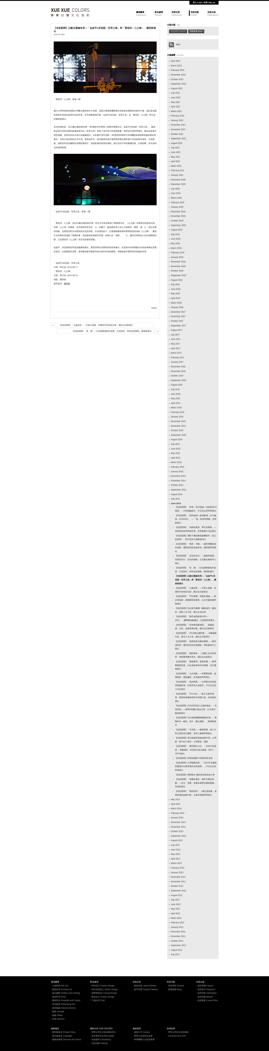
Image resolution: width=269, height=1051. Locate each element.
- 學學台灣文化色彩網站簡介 (103, 1032)
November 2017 (178, 316)
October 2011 (177, 941)
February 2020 (177, 202)
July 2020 (175, 189)
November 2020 (178, 184)
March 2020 (176, 198)
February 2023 (177, 70)
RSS (174, 44)
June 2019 (175, 239)
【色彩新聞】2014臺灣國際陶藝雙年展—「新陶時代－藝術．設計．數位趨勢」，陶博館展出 (196, 721)
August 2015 (176, 439)
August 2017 (176, 330)
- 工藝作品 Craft (97, 1000)
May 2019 (175, 243)
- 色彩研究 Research (205, 989)
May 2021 (175, 157)
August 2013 (176, 840)
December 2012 (178, 877)
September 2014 (178, 490)
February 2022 (177, 116)
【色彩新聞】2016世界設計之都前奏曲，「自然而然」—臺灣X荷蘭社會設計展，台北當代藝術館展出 (196, 709)
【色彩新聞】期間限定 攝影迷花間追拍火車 (195, 775)
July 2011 (175, 954)
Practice (158, 15)
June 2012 (175, 904)
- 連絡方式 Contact (141, 1032)
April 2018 (175, 298)
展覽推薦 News (196, 31)
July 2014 (175, 499)
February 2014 (177, 813)
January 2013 (177, 872)
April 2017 (175, 348)
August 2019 (176, 230)
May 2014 (175, 799)
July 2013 (175, 845)
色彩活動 (195, 12)
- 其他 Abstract (58, 1019)
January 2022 (177, 120)
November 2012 (178, 881)
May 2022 (175, 102)
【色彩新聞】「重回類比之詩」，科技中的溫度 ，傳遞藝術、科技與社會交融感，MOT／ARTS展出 (195, 750)
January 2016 (177, 416)
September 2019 (178, 225)
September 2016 (178, 380)
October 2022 (177, 79)
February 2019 (177, 252)
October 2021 (177, 134)
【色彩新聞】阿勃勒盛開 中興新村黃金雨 (194, 758)
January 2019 (177, 257)
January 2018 (177, 307)
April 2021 (175, 161)
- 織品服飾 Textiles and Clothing (65, 993)
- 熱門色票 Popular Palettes (145, 989)
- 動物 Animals (57, 1011)
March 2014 (176, 808)
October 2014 (177, 485)
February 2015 (177, 467)
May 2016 (175, 398)
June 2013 (175, 849)
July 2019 (175, 234)
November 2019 (178, 216)
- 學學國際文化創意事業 (143, 1039)
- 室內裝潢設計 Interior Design (104, 989)
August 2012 (176, 895)
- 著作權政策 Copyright (61, 1036)
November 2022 (178, 75)
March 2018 (176, 303)
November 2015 (178, 426)
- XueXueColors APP (176, 1036)
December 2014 (178, 476)
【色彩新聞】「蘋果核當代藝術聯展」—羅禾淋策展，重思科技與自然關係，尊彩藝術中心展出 (195, 645)
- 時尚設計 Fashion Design (102, 985)
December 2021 (178, 125)
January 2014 (177, 817)
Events (194, 15)
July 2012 (175, 900)
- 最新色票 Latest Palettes (144, 985)
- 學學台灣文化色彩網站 (178, 1032)
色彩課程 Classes (178, 31)
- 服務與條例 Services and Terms (66, 1039)
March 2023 (176, 65)
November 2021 (178, 129)
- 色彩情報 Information (206, 993)
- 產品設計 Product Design (102, 997)
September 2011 (178, 945)
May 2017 (175, 344)
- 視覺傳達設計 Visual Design (103, 993)
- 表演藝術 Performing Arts (63, 1004)
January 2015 (177, 471)
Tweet (154, 308)
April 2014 (175, 804)
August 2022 (176, 88)
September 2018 (178, 275)
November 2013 (178, 827)
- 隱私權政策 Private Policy (63, 1032)
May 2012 (175, 909)
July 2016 (175, 389)
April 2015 (175, 458)
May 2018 (175, 293)
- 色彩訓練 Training (99, 1043)
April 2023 (175, 61)
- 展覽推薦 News (174, 989)
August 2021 (176, 143)
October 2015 (177, 430)
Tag (178, 25)
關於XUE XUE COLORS (101, 1028)
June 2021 (175, 152)
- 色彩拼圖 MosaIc (204, 997)
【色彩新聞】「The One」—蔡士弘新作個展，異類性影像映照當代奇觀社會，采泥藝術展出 (195, 697)
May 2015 (175, 453)
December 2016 (178, 366)
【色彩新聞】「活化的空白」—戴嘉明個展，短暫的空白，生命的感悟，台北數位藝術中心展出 (195, 559)
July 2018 (175, 284)
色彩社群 (176, 12)
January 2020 (177, 207)
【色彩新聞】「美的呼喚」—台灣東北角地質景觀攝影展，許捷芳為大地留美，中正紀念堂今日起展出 (195, 685)
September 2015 (178, 435)
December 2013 (178, 822)
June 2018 (175, 289)
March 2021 (176, 166)
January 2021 (177, 175)
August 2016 (176, 385)
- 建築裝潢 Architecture (61, 989)
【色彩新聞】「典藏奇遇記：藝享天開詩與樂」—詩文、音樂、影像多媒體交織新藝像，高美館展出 (195, 783)
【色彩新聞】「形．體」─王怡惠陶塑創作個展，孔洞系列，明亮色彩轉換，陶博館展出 (112, 331)
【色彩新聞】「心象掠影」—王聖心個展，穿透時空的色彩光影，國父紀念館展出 (96, 325)
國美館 (67, 283)
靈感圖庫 (140, 12)
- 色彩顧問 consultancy (100, 1039)
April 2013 (175, 859)
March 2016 (176, 407)
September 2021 (178, 138)
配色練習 (159, 12)
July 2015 (175, 444)
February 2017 (177, 357)
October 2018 (177, 271)
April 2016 (175, 403)
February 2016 (177, 412)
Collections (141, 15)
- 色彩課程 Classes (175, 985)
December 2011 (178, 931)
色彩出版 (211, 12)
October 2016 (177, 376)
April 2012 (175, 913)
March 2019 (176, 248)
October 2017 (177, 321)
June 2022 (175, 97)
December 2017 (178, 312)
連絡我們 (137, 1028)
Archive (180, 55)
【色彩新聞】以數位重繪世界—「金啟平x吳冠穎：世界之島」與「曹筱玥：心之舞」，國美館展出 (195, 580)
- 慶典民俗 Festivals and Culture (65, 1000)
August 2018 (176, 280)
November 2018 (178, 266)
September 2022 (178, 84)
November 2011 (178, 936)
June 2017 (175, 339)
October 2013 (177, 831)
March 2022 (176, 111)
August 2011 (176, 950)
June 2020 (175, 193)
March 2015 (176, 462)
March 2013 (176, 863)
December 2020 (178, 180)
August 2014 (176, 494)
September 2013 (178, 836)
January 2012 (177, 927)
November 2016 (178, 371)
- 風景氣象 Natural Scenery (63, 1008)
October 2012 (177, 886)
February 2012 (177, 922)
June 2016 (175, 394)
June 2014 (176, 503)
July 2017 (175, 335)
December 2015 (178, 421)
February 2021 (177, 170)
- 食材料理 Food (58, 997)
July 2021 (175, 147)
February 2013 (177, 868)
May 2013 (175, 854)
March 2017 (176, 353)
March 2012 (176, 918)
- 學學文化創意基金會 (142, 1036)
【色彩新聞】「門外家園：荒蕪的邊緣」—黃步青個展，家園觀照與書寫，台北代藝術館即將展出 (195, 600)
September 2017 (178, 325)
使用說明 (171, 1028)
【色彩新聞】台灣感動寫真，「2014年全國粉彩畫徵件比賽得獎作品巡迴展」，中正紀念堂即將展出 (196, 766)
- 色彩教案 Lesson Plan (207, 1000)
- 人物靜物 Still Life (59, 985)
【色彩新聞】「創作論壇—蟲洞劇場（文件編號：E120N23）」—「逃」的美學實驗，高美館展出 (196, 519)
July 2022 (175, 93)
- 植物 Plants (57, 1015)
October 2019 (177, 220)
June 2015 (175, 449)
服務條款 (55, 1028)
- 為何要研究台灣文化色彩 (102, 1036)
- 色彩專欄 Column (204, 985)
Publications (213, 15)
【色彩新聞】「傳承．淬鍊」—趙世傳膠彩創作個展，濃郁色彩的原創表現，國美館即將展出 (195, 548)
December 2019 (178, 211)
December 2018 (178, 261)
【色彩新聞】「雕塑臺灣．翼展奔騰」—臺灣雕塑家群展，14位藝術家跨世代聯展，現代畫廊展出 (195, 665)
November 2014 (178, 480)
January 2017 (177, 362)
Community (177, 15)
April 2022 (175, 106)
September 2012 (178, 890)
